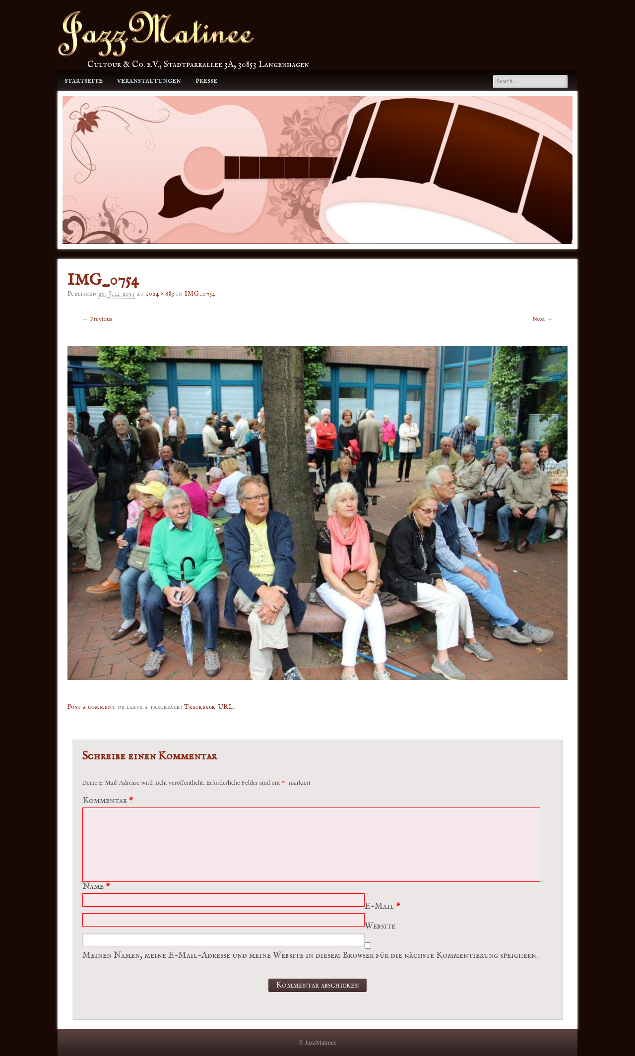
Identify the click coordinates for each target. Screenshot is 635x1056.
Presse (206, 80)
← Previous (97, 318)
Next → (543, 318)
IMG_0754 (200, 294)
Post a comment (91, 707)
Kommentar (109, 801)
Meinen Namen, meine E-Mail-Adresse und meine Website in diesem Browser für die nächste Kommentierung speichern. (310, 955)
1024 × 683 (160, 294)
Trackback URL (208, 707)
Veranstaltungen (149, 80)
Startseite (83, 80)
